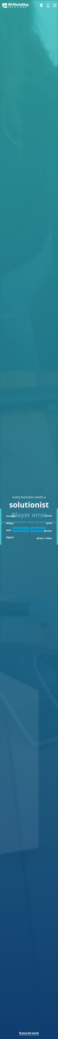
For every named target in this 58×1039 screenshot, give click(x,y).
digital (9, 537)
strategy (11, 515)
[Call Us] (48, 5)
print (49, 523)
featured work (29, 1033)
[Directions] (41, 5)
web (8, 530)
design (10, 523)
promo (48, 530)
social (48, 515)
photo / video (44, 538)
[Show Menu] (55, 5)
